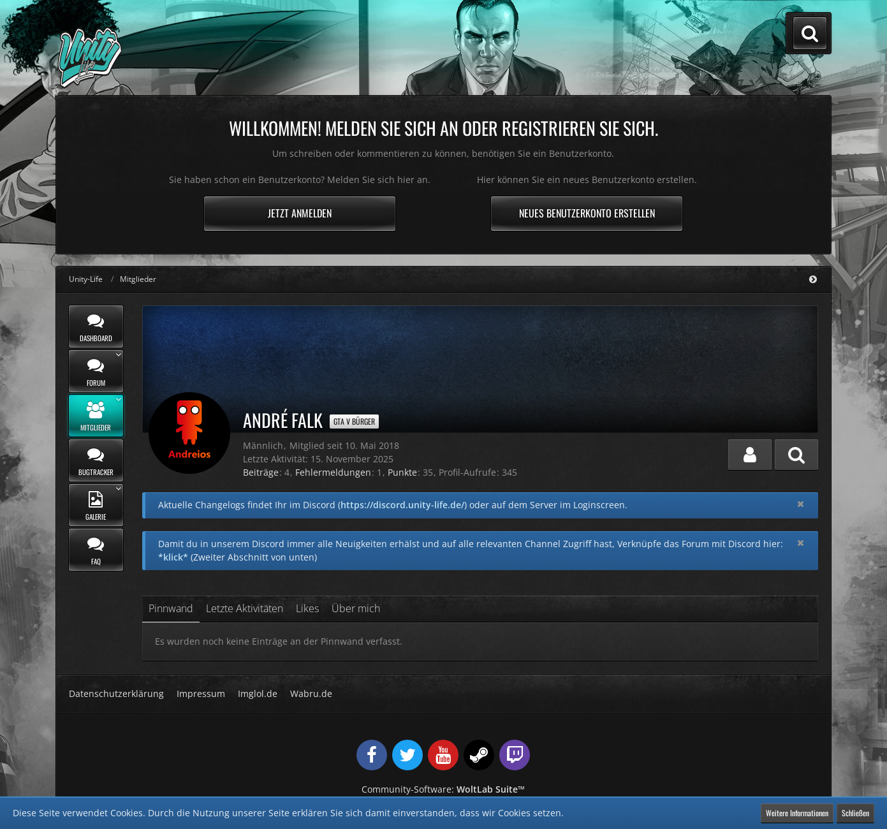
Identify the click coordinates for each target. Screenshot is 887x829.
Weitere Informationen (797, 812)
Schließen (855, 812)
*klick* (173, 557)
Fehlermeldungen (333, 472)
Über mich (356, 608)
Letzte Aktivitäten (244, 608)
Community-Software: (443, 789)
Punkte (402, 472)
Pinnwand (171, 608)
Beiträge (261, 472)
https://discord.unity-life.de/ (402, 505)
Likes (307, 608)
